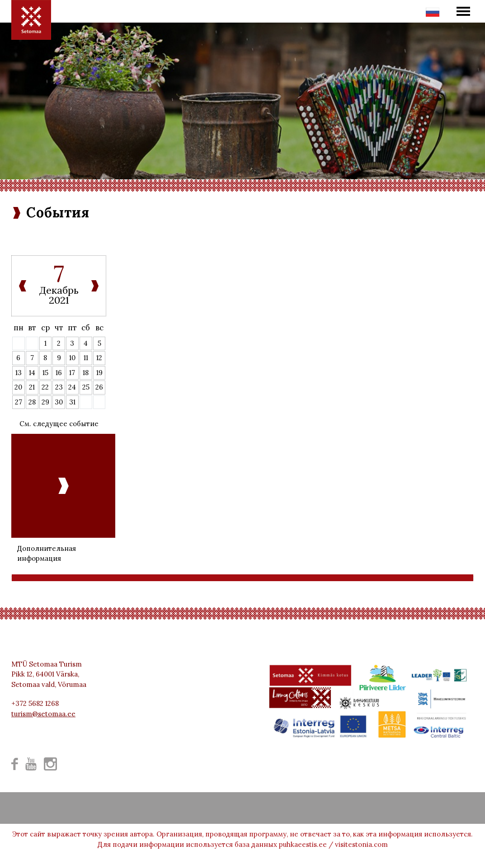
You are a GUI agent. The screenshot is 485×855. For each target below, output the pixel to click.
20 (18, 387)
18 (86, 372)
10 (72, 357)
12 (99, 357)
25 (85, 387)
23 (59, 387)
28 (32, 402)
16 (59, 372)
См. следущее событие (59, 423)
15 (45, 372)
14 (32, 372)
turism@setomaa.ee (43, 713)
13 (18, 372)
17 (72, 372)
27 (18, 402)
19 (99, 372)
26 (99, 387)
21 (32, 387)
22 (45, 387)
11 (86, 357)
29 (45, 402)
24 (72, 387)
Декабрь (59, 290)
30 (59, 402)
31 (72, 402)
